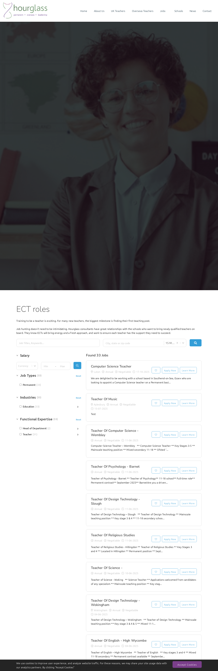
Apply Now (170, 370)
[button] (48, 356)
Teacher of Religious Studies (113, 535)
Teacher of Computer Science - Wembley (115, 432)
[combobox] (132, 343)
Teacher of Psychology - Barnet (115, 466)
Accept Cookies (187, 664)
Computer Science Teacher (111, 366)
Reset (78, 375)
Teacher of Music (104, 399)
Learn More (188, 370)
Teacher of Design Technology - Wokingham (115, 602)
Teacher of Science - (106, 568)
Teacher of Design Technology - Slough (115, 501)
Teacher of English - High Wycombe (119, 640)
